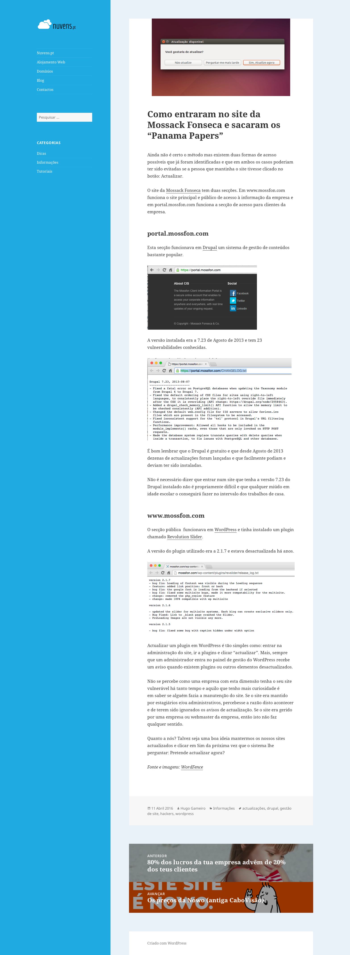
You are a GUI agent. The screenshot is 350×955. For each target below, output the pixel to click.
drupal (272, 808)
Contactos (45, 89)
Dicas (41, 153)
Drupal (210, 247)
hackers (167, 813)
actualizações (253, 808)
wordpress (184, 813)
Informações (47, 162)
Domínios (45, 71)
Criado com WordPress (166, 943)
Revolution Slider (184, 537)
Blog (40, 80)
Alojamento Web (51, 62)
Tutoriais (44, 171)
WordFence (192, 767)
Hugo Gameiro (193, 808)
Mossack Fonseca (183, 190)
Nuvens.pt (45, 52)
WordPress (226, 529)
